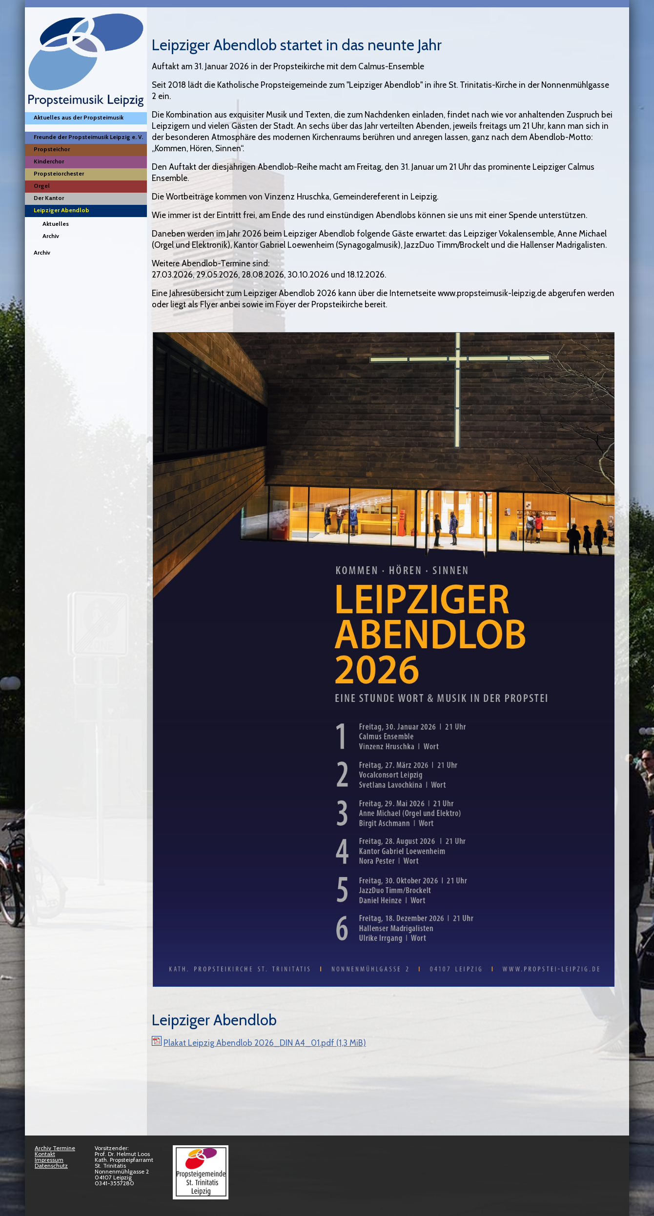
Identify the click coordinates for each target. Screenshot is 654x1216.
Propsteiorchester (59, 173)
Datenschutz (51, 1165)
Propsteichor (52, 149)
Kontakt (45, 1153)
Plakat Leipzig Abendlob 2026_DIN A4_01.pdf (265, 1043)
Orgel (42, 185)
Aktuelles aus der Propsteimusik (78, 117)
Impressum (49, 1159)
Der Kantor (49, 197)
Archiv (50, 235)
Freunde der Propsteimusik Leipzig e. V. (88, 136)
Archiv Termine (55, 1148)
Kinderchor (49, 161)
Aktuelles (55, 223)
